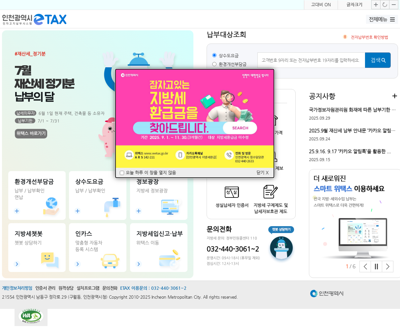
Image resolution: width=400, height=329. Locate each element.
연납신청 (27, 207)
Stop (376, 266)
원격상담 (66, 287)
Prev (365, 266)
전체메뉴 (378, 19)
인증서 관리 (45, 287)
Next (387, 266)
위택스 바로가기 (30, 133)
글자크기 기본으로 (384, 4)
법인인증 (88, 234)
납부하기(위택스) (27, 182)
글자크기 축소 (393, 4)
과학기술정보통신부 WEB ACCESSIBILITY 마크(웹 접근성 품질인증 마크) (31, 319)
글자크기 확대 (376, 4)
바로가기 (27, 247)
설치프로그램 (88, 287)
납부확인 (27, 195)
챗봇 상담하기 (280, 245)
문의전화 (109, 287)
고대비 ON (321, 4)
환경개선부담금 (233, 64)
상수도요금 (229, 55)
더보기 (394, 95)
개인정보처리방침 (17, 287)
